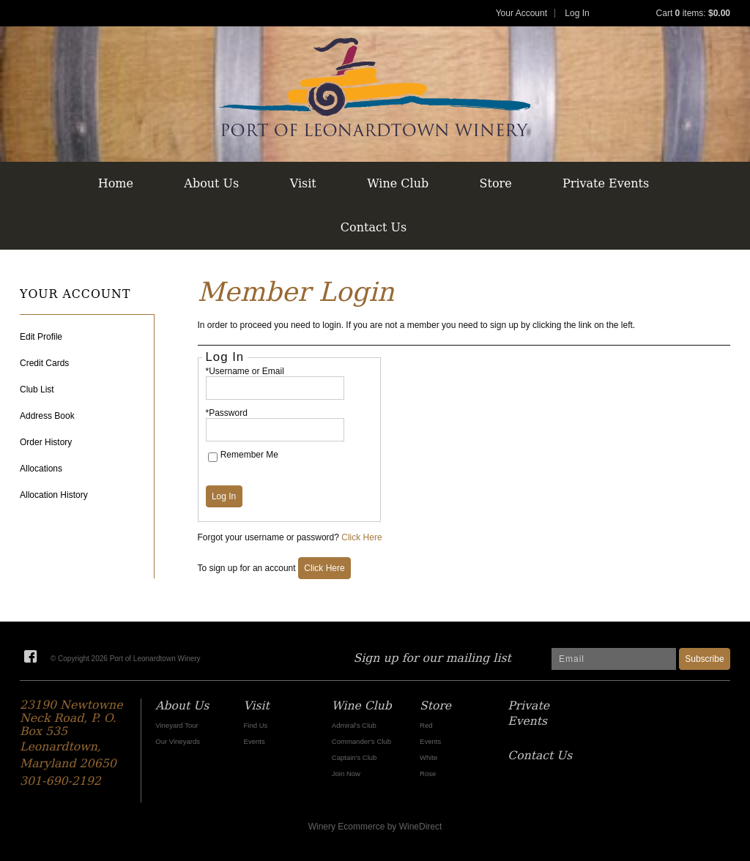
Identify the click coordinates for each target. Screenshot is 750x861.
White (428, 757)
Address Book (47, 416)
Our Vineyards (177, 741)
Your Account (521, 13)
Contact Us (373, 227)
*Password (227, 413)
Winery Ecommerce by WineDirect (375, 826)
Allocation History (54, 495)
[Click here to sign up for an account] (324, 568)
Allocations (41, 468)
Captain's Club (354, 757)
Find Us (256, 725)
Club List (37, 389)
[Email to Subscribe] (614, 659)
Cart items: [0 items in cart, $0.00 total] (693, 13)
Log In (577, 13)
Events (254, 741)
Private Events (605, 183)
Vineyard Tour (176, 725)
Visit (303, 183)
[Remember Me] (213, 457)
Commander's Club (361, 741)
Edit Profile (41, 337)
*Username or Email (245, 371)
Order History (46, 442)
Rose (428, 773)
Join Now (346, 773)
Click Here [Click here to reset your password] (361, 537)
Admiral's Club (354, 725)
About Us (211, 183)
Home (115, 183)
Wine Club (397, 183)
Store (496, 183)
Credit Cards (44, 363)
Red (426, 725)
